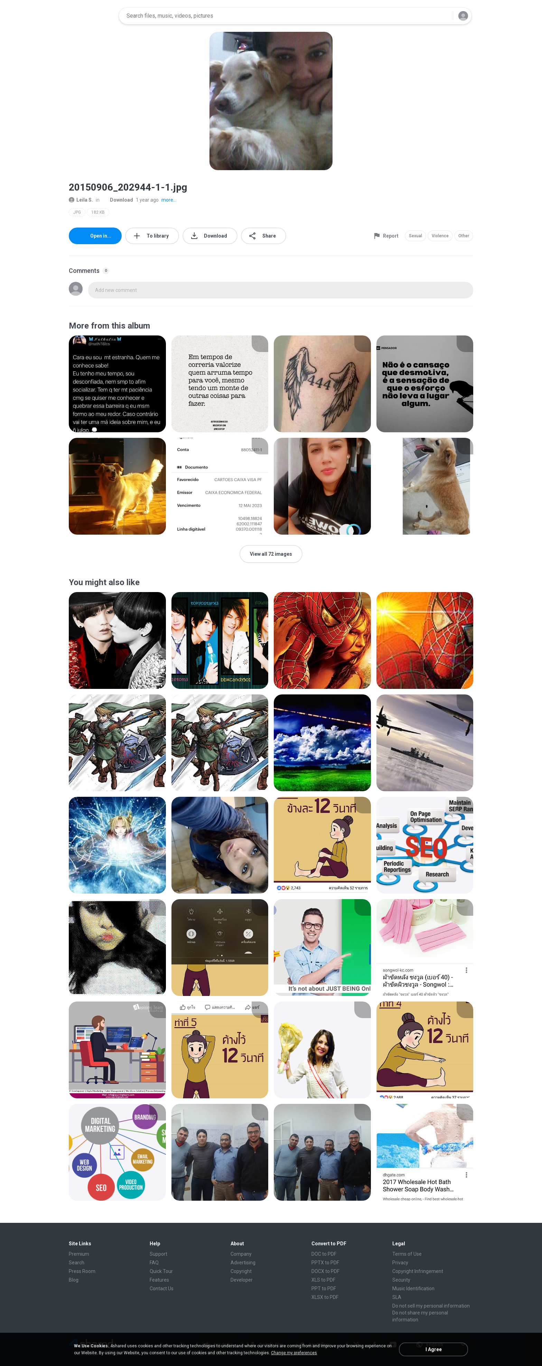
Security (401, 1280)
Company (241, 1254)
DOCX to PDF (325, 1271)
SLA (396, 1297)
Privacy (400, 1262)
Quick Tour (161, 1271)
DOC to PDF (323, 1254)
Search (76, 1262)
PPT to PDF (323, 1288)
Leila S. (81, 200)
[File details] (117, 383)
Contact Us (162, 1288)
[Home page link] (91, 16)
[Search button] (443, 16)
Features (159, 1280)
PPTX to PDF (325, 1262)
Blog (73, 1280)
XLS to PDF (323, 1280)
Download (117, 200)
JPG (77, 212)
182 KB (98, 212)
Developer (242, 1280)
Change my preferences (294, 1352)
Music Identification (413, 1288)
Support (158, 1254)
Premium (79, 1254)
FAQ (154, 1262)
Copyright (241, 1271)
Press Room (82, 1271)
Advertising (243, 1262)
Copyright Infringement (417, 1271)
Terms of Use (407, 1254)
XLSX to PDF (324, 1297)
